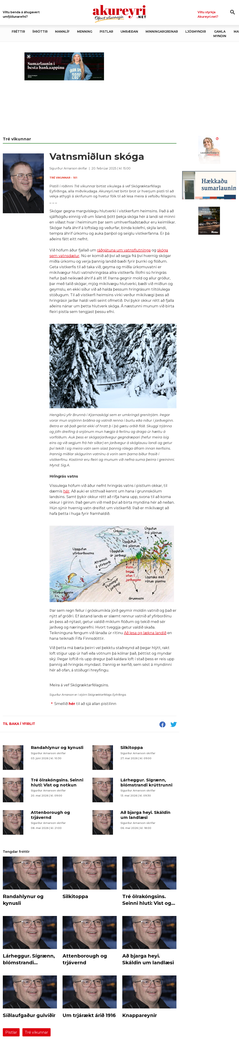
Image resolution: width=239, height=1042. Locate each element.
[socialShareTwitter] (173, 725)
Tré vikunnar (36, 1032)
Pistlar (11, 1032)
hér (72, 703)
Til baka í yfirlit (19, 724)
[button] (112, 564)
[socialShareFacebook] (162, 725)
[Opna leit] (232, 12)
